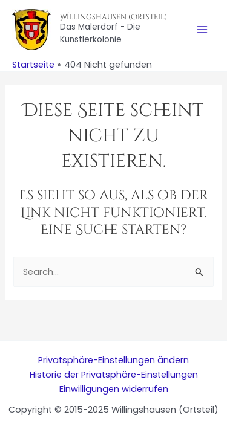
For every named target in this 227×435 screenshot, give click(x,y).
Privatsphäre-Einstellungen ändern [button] (113, 360)
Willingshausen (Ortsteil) (113, 17)
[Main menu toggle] (202, 29)
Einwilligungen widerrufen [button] (113, 389)
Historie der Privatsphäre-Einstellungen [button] (114, 375)
